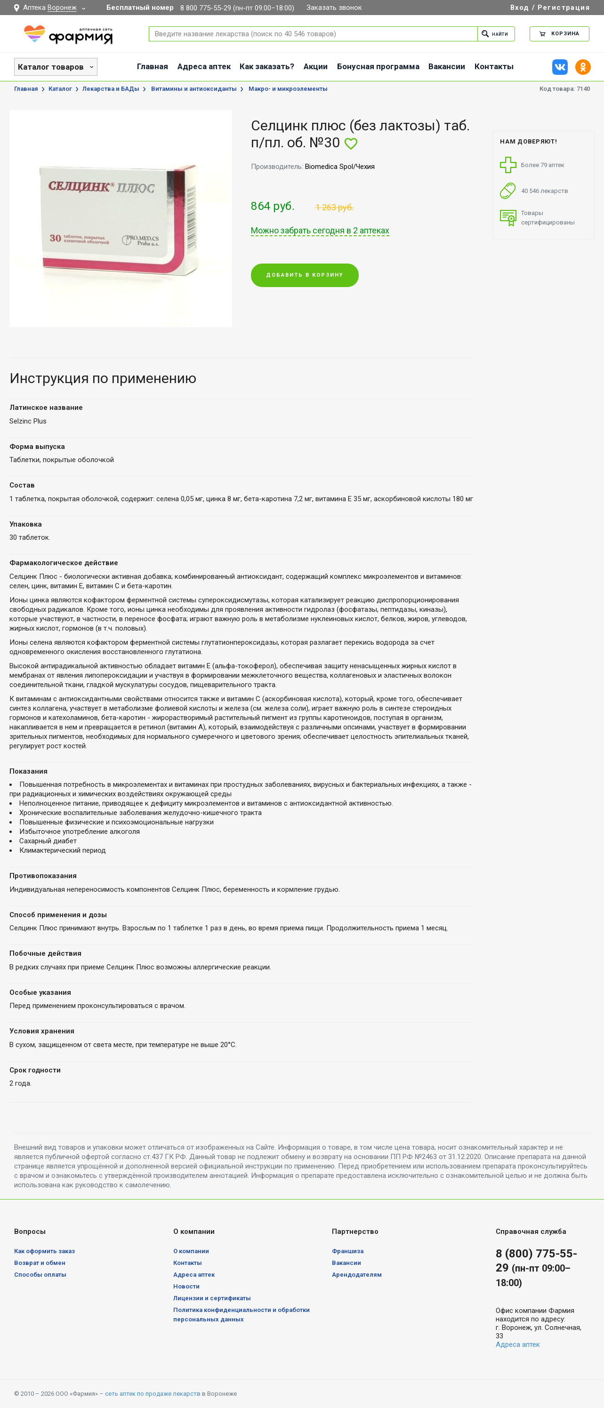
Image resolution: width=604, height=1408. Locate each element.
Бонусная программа (378, 66)
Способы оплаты (40, 1274)
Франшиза (347, 1251)
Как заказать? (267, 66)
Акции (316, 66)
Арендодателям (357, 1274)
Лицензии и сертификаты (212, 1298)
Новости (186, 1286)
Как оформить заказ (44, 1251)
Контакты (494, 66)
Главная (152, 66)
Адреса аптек (204, 66)
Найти (491, 33)
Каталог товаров (51, 67)
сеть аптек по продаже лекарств (153, 1393)
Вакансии (446, 66)
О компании (191, 1251)
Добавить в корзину (305, 276)
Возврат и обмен (39, 1262)
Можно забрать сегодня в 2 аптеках (320, 230)
